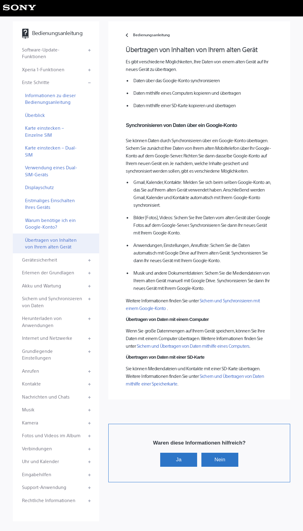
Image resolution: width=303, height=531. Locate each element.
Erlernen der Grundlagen (48, 272)
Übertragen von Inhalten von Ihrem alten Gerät (51, 243)
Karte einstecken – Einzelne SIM (44, 131)
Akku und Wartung (41, 285)
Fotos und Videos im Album (51, 435)
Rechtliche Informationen (48, 500)
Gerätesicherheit (39, 259)
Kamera (30, 422)
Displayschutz (39, 187)
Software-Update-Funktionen (41, 53)
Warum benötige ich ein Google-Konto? (50, 223)
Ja (179, 459)
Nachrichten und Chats (46, 396)
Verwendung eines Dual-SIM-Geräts (51, 170)
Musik (28, 409)
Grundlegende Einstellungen (37, 354)
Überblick (35, 115)
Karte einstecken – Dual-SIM (51, 151)
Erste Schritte (35, 82)
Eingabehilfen (36, 474)
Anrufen (30, 371)
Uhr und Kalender (40, 461)
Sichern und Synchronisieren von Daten (52, 301)
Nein (220, 459)
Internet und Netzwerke (47, 338)
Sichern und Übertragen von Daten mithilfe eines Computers (193, 346)
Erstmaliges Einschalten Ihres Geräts (50, 203)
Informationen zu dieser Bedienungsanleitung (50, 98)
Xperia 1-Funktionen (43, 69)
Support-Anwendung (44, 487)
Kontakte (31, 383)
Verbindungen (37, 448)
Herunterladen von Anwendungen (42, 321)
